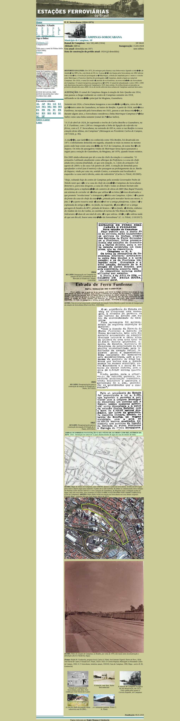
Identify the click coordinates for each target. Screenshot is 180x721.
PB (43, 109)
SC (37, 116)
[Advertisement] (46, 177)
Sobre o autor (43, 119)
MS (54, 106)
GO (38, 106)
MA (44, 106)
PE (48, 109)
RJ (37, 113)
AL (38, 103)
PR (59, 109)
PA (37, 109)
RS (54, 113)
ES (59, 103)
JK (59, 30)
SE (59, 113)
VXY (38, 36)
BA (49, 103)
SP (43, 116)
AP (43, 103)
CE (54, 103)
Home (39, 22)
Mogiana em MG (48, 36)
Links (39, 122)
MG (49, 106)
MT (60, 106)
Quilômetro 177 (42, 43)
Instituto (39, 52)
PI (54, 109)
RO (49, 113)
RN (43, 113)
